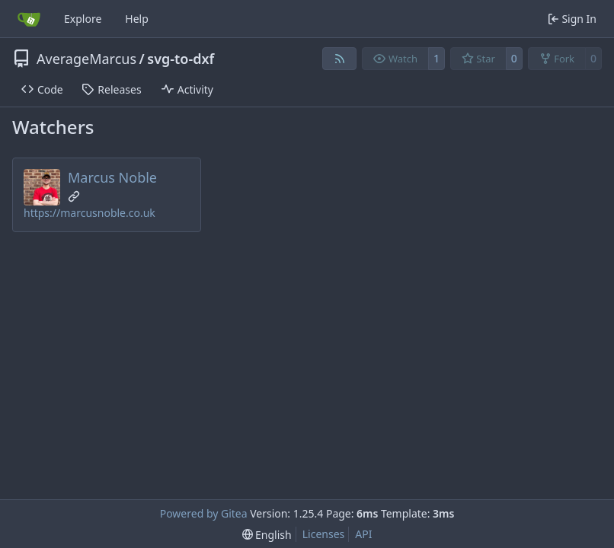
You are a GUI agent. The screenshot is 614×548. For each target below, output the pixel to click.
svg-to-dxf (180, 58)
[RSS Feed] (339, 58)
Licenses (323, 534)
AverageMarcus (86, 58)
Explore (82, 18)
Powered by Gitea (204, 513)
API (363, 534)
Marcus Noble (112, 177)
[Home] (29, 19)
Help (137, 18)
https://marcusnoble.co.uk (89, 213)
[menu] (267, 534)
